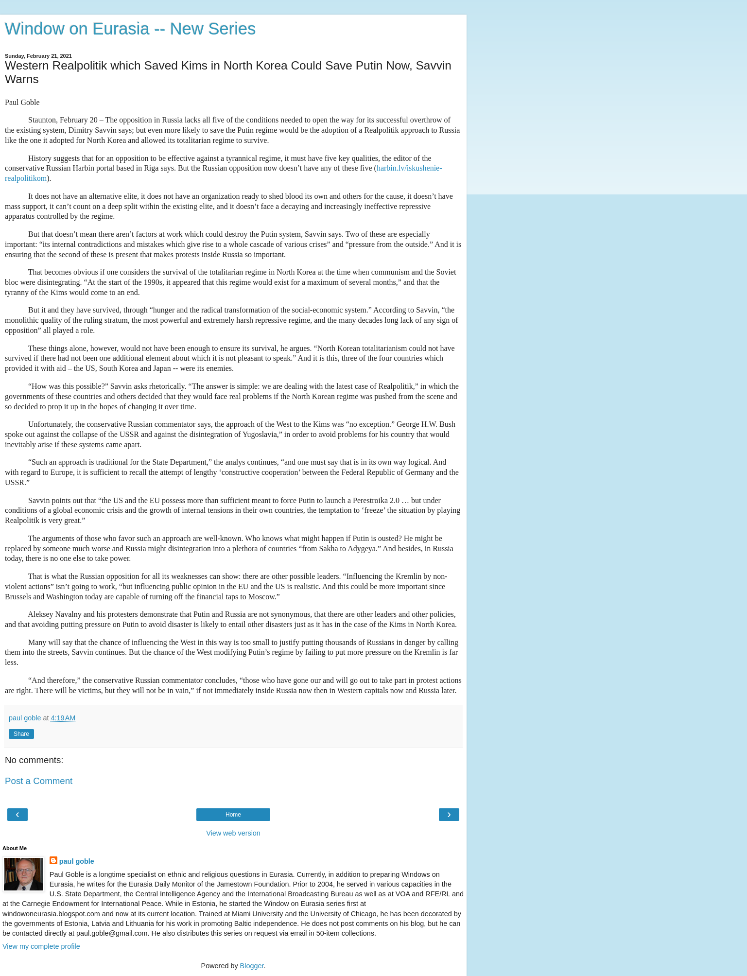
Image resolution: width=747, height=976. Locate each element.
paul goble (76, 861)
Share (21, 734)
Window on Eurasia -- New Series (130, 28)
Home (233, 814)
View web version (233, 833)
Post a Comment (38, 781)
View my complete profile (41, 946)
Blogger (252, 966)
